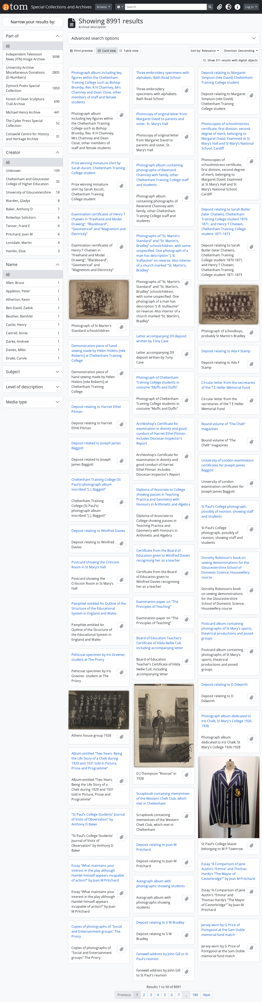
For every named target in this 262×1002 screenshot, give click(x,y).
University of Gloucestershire (33, 193)
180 (195, 995)
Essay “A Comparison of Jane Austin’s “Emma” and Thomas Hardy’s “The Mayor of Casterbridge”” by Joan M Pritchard (228, 871)
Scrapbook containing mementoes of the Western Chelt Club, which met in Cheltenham (163, 798)
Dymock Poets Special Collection (33, 88)
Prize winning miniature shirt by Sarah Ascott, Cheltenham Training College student (98, 168)
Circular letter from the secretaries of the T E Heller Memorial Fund (228, 385)
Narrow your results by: (33, 22)
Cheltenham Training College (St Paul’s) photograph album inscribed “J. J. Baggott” (96, 484)
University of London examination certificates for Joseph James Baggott (227, 465)
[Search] (166, 7)
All (8, 46)
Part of (12, 36)
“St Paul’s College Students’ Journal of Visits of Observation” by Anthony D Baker (98, 819)
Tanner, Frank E (33, 226)
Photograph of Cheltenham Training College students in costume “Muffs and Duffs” (157, 382)
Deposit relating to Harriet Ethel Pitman (96, 409)
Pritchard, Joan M (33, 235)
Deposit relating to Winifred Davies (98, 530)
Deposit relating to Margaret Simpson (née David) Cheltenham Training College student (227, 77)
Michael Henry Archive (33, 113)
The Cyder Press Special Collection (33, 123)
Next (206, 995)
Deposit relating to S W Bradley (160, 922)
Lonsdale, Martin (33, 243)
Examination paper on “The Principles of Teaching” (157, 604)
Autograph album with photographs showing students (160, 883)
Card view (107, 51)
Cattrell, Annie (33, 334)
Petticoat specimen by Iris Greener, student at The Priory (98, 657)
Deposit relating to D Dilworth (224, 684)
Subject (13, 371)
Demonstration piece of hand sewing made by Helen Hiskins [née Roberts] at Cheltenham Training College (98, 353)
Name (11, 264)
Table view (128, 51)
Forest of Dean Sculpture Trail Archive (33, 101)
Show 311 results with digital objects (230, 60)
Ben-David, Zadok (33, 308)
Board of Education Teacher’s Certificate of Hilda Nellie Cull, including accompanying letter (159, 643)
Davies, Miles (33, 350)
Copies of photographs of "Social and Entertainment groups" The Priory (96, 931)
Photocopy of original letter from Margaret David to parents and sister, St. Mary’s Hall (161, 119)
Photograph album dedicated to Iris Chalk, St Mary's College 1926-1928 (226, 721)
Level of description (24, 387)
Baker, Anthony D (33, 210)
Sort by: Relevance (204, 51)
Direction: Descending (239, 51)
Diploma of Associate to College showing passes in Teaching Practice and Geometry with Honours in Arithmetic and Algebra (163, 497)
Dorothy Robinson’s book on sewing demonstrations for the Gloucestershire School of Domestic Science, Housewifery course (225, 567)
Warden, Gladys (33, 201)
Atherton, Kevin (33, 300)
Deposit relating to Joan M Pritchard (156, 847)
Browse (102, 7)
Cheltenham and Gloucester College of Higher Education (33, 181)
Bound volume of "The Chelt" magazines (223, 426)
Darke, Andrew (33, 342)
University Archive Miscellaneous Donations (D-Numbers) (33, 72)
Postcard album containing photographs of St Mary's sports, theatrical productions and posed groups (227, 631)
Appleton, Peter (33, 292)
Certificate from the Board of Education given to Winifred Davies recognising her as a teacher (163, 555)
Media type (16, 402)
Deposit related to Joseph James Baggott (96, 445)
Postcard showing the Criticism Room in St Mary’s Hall (95, 564)
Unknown (33, 171)
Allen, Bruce (33, 283)
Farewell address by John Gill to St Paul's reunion (162, 956)
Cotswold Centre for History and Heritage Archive (33, 136)
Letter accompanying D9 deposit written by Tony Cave (161, 338)
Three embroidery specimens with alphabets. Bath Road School (162, 75)
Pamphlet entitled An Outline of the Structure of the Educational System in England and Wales (98, 608)
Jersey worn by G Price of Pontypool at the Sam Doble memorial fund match (223, 930)
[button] (219, 6)
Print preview (81, 51)
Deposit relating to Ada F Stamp (225, 351)
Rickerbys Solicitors (33, 218)
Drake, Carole (33, 359)
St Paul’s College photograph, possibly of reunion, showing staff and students (227, 511)
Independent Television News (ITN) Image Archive (33, 56)
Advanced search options (95, 38)
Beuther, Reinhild (33, 317)
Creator (13, 152)
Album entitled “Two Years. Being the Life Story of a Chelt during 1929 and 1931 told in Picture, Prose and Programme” (96, 760)
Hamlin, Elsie (33, 252)
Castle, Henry (33, 325)
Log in (249, 7)
